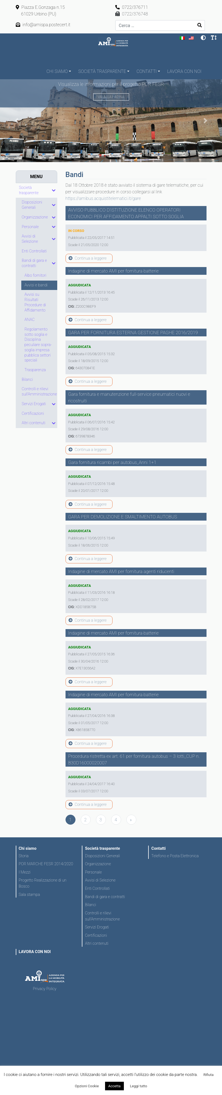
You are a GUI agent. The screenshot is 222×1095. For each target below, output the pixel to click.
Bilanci (90, 905)
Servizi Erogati (97, 927)
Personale (93, 872)
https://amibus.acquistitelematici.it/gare (103, 198)
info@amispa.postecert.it (43, 24)
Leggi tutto (138, 1086)
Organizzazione (98, 864)
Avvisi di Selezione (100, 880)
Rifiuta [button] (208, 1075)
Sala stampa (29, 894)
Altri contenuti (96, 943)
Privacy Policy (44, 988)
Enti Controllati (97, 888)
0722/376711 (131, 7)
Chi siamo (57, 71)
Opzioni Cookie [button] (87, 1086)
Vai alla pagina (111, 97)
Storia (24, 856)
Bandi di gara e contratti (105, 897)
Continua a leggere (88, 258)
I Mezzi (25, 872)
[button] (16, 120)
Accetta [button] (114, 1086)
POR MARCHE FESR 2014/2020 (46, 864)
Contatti (147, 71)
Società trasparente (102, 71)
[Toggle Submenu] (53, 190)
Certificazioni (96, 935)
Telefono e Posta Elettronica (175, 856)
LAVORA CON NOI (184, 71)
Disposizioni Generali (102, 856)
